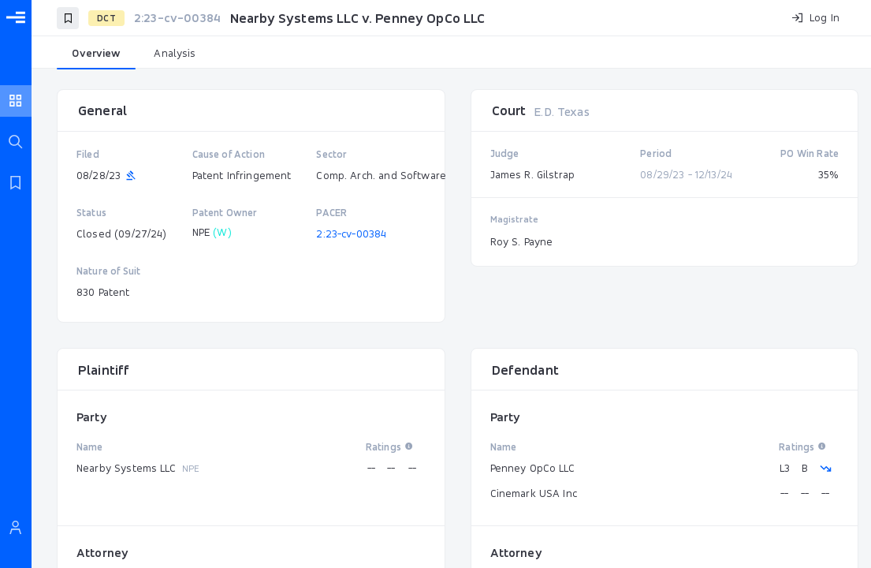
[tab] (96, 53)
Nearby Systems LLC (126, 468)
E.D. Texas (562, 111)
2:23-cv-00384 (351, 233)
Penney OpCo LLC (532, 468)
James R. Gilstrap (532, 174)
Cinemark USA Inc (533, 493)
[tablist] (451, 53)
